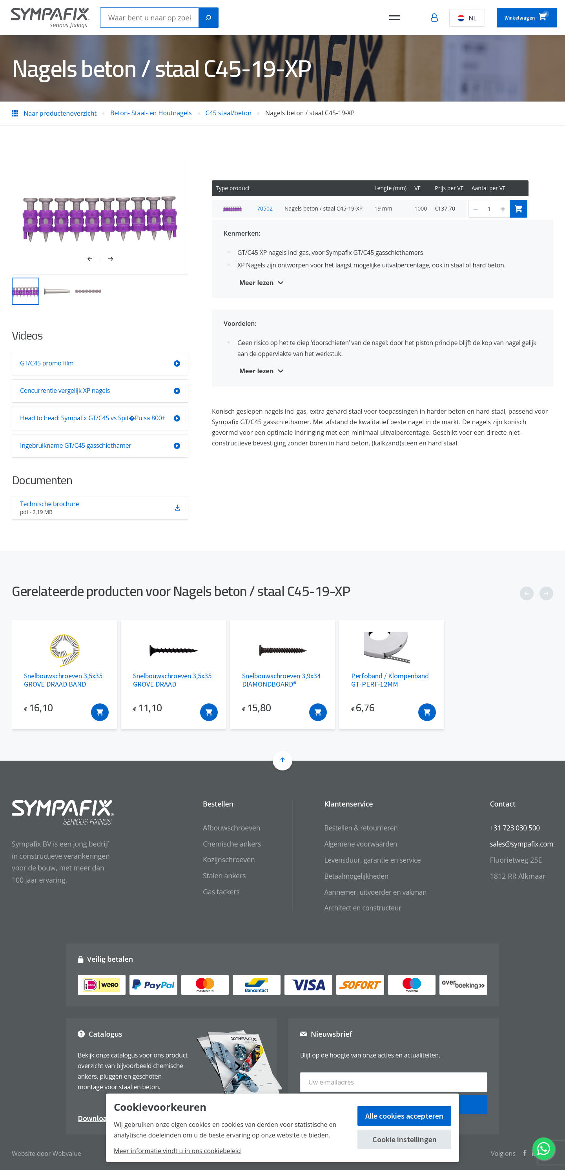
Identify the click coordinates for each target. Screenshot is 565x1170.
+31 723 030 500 (513, 827)
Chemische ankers (224, 843)
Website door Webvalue (46, 1150)
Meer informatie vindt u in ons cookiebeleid (177, 1150)
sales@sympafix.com (520, 843)
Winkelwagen (518, 16)
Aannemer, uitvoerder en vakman (370, 891)
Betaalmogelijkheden (350, 875)
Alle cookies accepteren (404, 1116)
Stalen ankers (216, 875)
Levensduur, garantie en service (367, 859)
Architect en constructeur (357, 907)
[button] (93, 259)
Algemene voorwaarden (355, 843)
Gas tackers (213, 891)
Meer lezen (256, 282)
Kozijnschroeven (221, 859)
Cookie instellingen (404, 1139)
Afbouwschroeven (224, 827)
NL (450, 18)
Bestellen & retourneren (355, 827)
